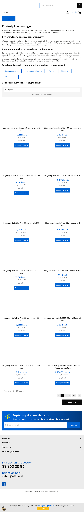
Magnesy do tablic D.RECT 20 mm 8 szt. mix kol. (62, 129)
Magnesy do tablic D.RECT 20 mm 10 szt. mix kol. (21, 366)
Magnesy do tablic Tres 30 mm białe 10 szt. (62, 175)
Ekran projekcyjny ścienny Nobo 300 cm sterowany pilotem (63, 366)
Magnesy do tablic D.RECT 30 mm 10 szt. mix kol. (62, 319)
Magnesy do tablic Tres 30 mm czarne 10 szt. (62, 224)
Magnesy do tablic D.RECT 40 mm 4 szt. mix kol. (21, 176)
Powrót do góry (72, 402)
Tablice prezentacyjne (34, 71)
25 (74, 395)
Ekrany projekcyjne (12, 71)
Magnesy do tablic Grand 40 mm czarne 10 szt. (21, 129)
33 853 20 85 (13, 466)
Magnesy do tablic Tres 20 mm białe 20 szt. (62, 270)
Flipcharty (65, 71)
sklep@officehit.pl (14, 476)
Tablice (51, 71)
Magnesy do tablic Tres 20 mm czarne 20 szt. (21, 319)
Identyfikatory (10, 77)
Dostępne (42, 90)
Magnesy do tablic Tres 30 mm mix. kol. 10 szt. (21, 224)
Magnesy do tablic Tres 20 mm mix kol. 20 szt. (21, 271)
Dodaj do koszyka (21, 145)
